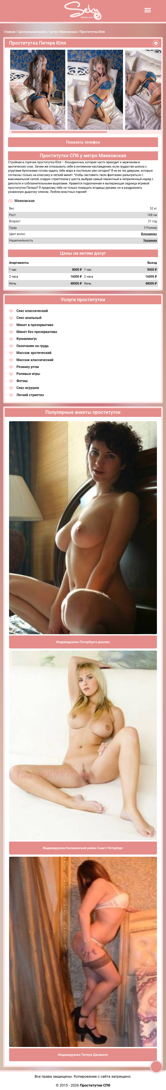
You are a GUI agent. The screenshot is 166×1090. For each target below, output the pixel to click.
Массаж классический (34, 360)
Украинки (150, 240)
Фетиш (22, 381)
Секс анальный (29, 318)
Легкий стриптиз (30, 395)
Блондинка (149, 234)
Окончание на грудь (32, 346)
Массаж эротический (33, 353)
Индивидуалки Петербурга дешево (83, 642)
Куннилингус (26, 339)
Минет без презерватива (36, 332)
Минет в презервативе (34, 325)
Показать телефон (83, 142)
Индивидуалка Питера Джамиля (83, 1055)
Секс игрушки (27, 388)
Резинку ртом (27, 367)
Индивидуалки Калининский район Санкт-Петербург (83, 848)
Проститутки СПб (95, 1085)
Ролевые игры (28, 374)
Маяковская (24, 201)
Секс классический (32, 311)
